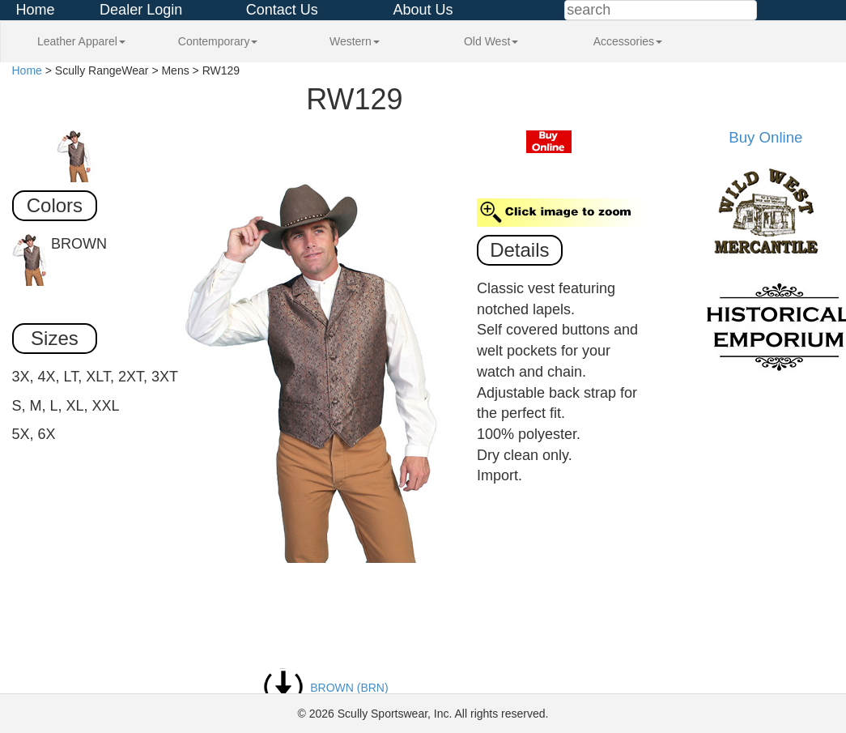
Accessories (627, 41)
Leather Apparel (81, 41)
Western (354, 41)
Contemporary (218, 41)
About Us (423, 10)
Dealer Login (141, 10)
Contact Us (282, 10)
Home (35, 10)
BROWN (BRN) (325, 687)
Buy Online (765, 137)
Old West (491, 41)
